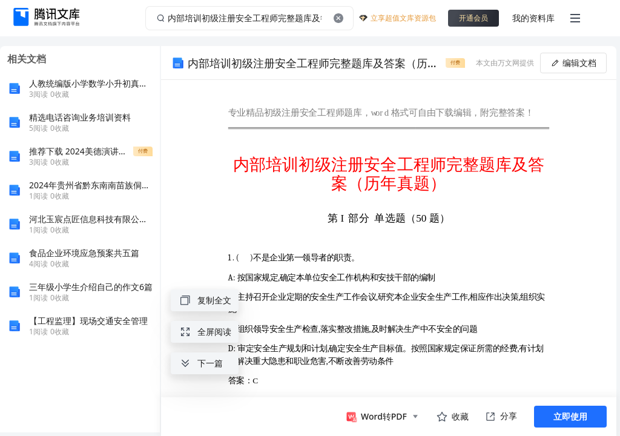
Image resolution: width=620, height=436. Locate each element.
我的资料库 (533, 18)
